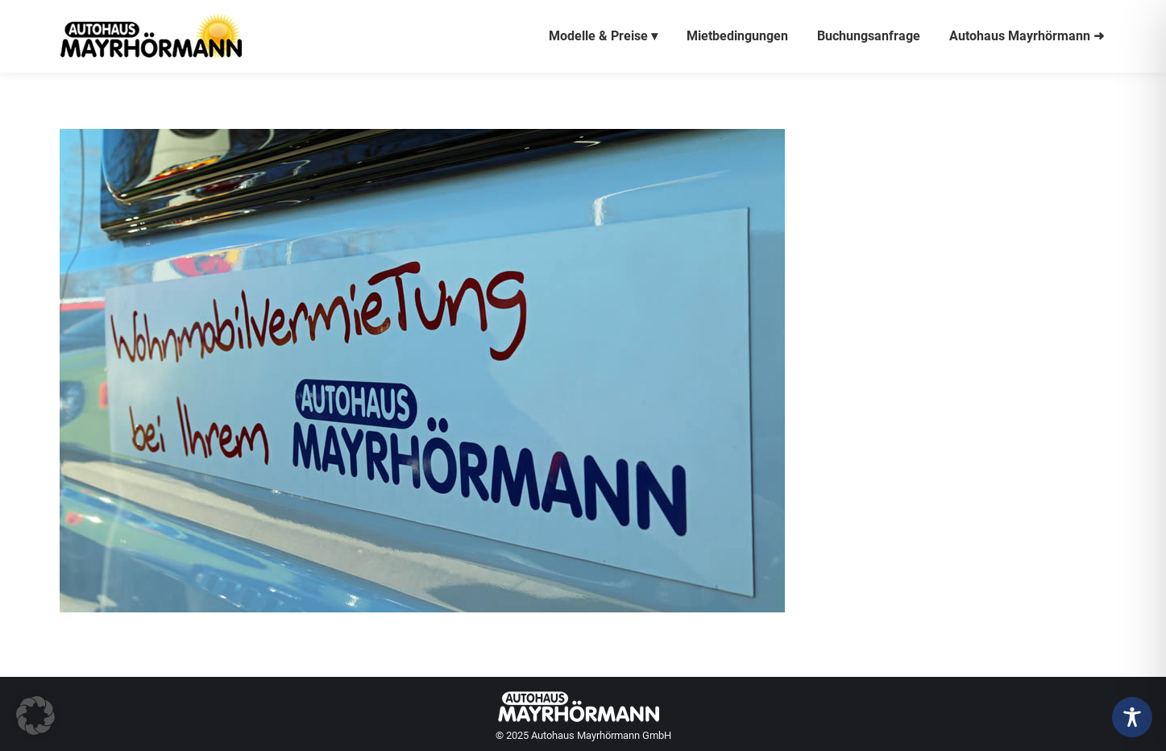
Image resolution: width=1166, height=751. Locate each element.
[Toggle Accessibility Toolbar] (1132, 717)
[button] (35, 715)
